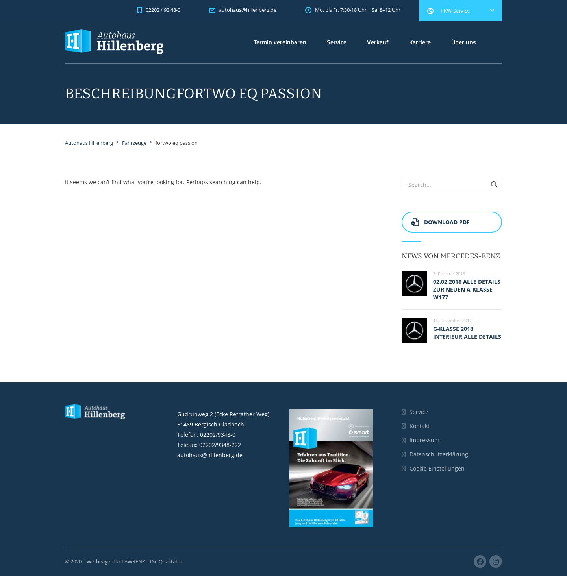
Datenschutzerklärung (439, 454)
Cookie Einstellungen (437, 468)
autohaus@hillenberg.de (210, 455)
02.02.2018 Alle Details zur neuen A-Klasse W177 (466, 289)
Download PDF (440, 222)
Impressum (424, 440)
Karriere (420, 42)
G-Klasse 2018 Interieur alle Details (467, 332)
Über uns (463, 42)
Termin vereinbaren (280, 42)
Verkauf (378, 42)
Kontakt (420, 426)
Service (336, 42)
